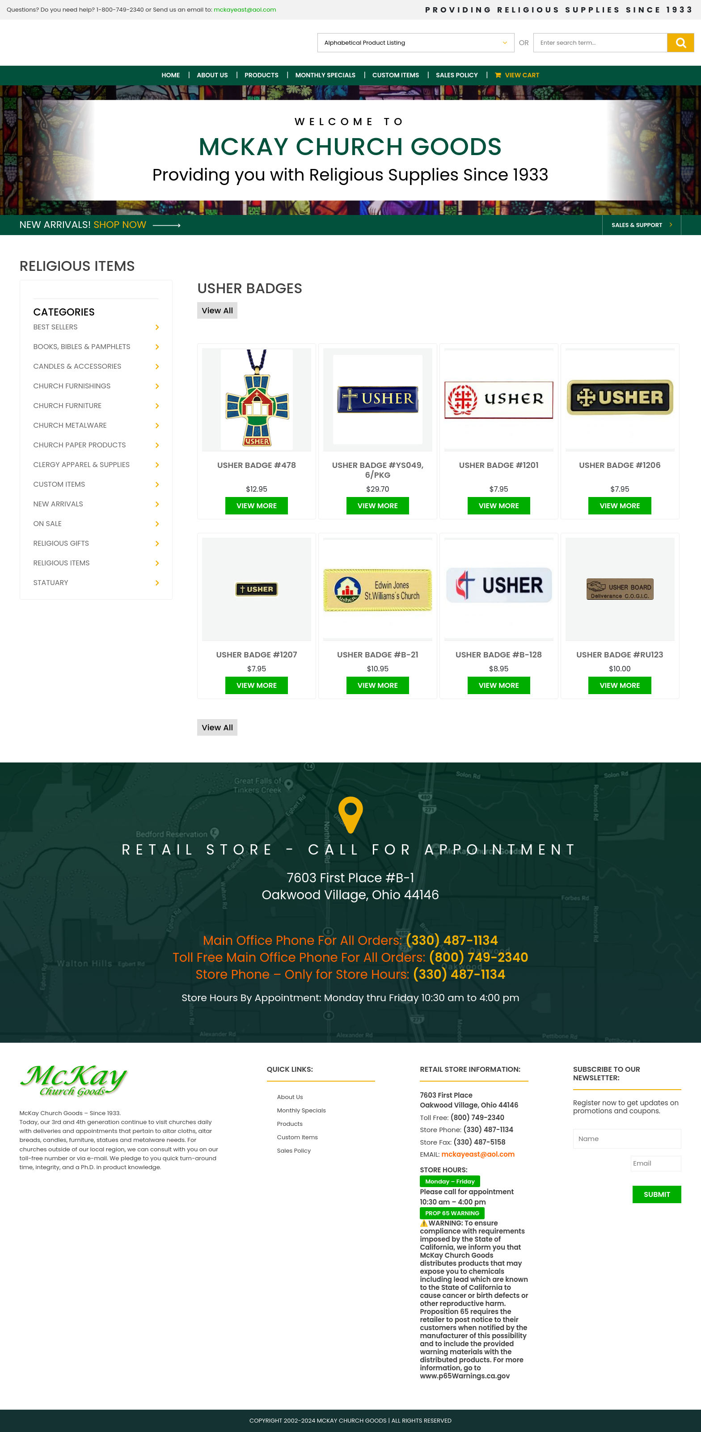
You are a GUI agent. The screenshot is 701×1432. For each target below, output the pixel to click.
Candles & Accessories (78, 366)
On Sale (48, 523)
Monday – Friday (450, 1181)
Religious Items (62, 563)
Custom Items (395, 75)
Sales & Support (637, 225)
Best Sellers (56, 327)
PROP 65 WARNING (452, 1213)
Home (171, 75)
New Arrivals (58, 504)
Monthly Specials (326, 75)
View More (256, 506)
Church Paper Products (80, 445)
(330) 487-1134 (451, 940)
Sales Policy (457, 75)
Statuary (51, 582)
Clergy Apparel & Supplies (82, 464)
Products (262, 75)
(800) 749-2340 (478, 957)
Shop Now (137, 225)
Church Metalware (70, 425)
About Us (212, 75)
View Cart (522, 75)
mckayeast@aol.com (245, 9)
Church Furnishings (72, 386)
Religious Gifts (61, 543)
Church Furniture (68, 405)
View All (217, 310)
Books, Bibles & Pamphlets (82, 346)
